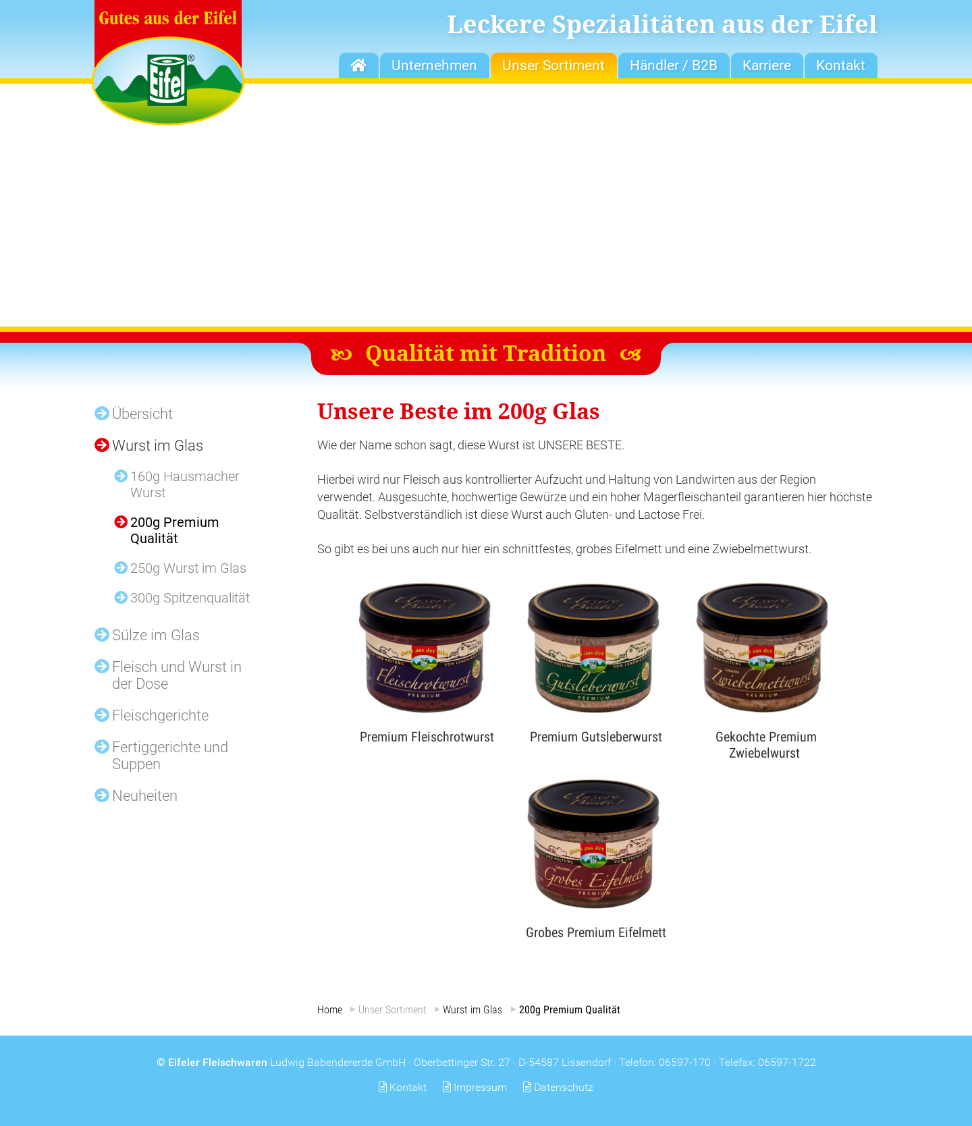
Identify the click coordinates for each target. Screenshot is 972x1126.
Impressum (480, 1087)
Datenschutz (563, 1087)
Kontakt (408, 1087)
